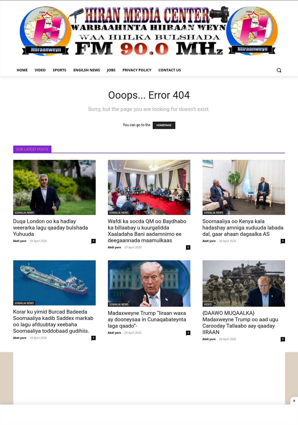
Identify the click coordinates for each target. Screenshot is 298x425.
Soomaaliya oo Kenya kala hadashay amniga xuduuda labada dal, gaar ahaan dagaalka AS (243, 227)
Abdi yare (19, 241)
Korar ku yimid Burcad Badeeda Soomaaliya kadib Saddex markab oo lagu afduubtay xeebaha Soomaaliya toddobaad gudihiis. (53, 321)
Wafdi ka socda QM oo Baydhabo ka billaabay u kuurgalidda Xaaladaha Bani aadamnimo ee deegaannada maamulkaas (147, 230)
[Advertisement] (149, 387)
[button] (279, 70)
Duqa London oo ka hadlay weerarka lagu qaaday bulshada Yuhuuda (50, 227)
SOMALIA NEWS (24, 212)
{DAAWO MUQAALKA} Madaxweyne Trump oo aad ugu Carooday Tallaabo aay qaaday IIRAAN (240, 322)
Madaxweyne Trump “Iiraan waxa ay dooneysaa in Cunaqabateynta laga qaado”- (147, 319)
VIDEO (208, 304)
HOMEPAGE (164, 125)
